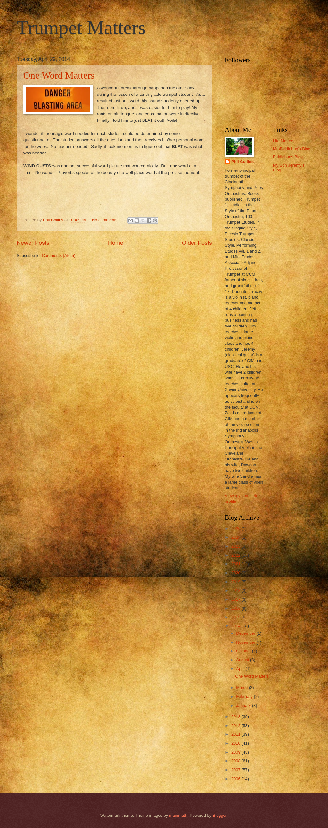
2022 (236, 555)
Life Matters (283, 140)
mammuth (178, 815)
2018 (236, 590)
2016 (236, 608)
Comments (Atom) (58, 255)
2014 (236, 626)
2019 (236, 581)
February (245, 696)
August (243, 660)
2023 (236, 546)
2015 (236, 617)
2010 (236, 743)
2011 (236, 734)
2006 (236, 778)
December (246, 633)
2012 (236, 725)
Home (115, 243)
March (242, 687)
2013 (236, 716)
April (240, 669)
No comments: (106, 220)
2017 (236, 599)
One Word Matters (58, 75)
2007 (236, 769)
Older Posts (197, 243)
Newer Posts (33, 243)
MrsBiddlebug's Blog (291, 148)
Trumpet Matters (81, 27)
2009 (236, 752)
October (244, 651)
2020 (236, 572)
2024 (236, 537)
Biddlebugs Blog (288, 156)
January (244, 705)
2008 (236, 760)
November (246, 642)
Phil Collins (242, 161)
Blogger (220, 815)
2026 (236, 528)
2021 (236, 563)
